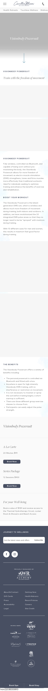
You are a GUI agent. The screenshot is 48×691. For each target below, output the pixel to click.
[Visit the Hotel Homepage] (24, 4)
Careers (28, 604)
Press (6, 600)
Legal (6, 608)
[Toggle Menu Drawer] (4, 3)
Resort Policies (31, 600)
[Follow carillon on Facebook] (6, 554)
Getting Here (30, 592)
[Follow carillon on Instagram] (14, 554)
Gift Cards (8, 596)
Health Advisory (32, 596)
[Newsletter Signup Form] (24, 543)
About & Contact (11, 592)
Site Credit (29, 608)
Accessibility (9, 604)
